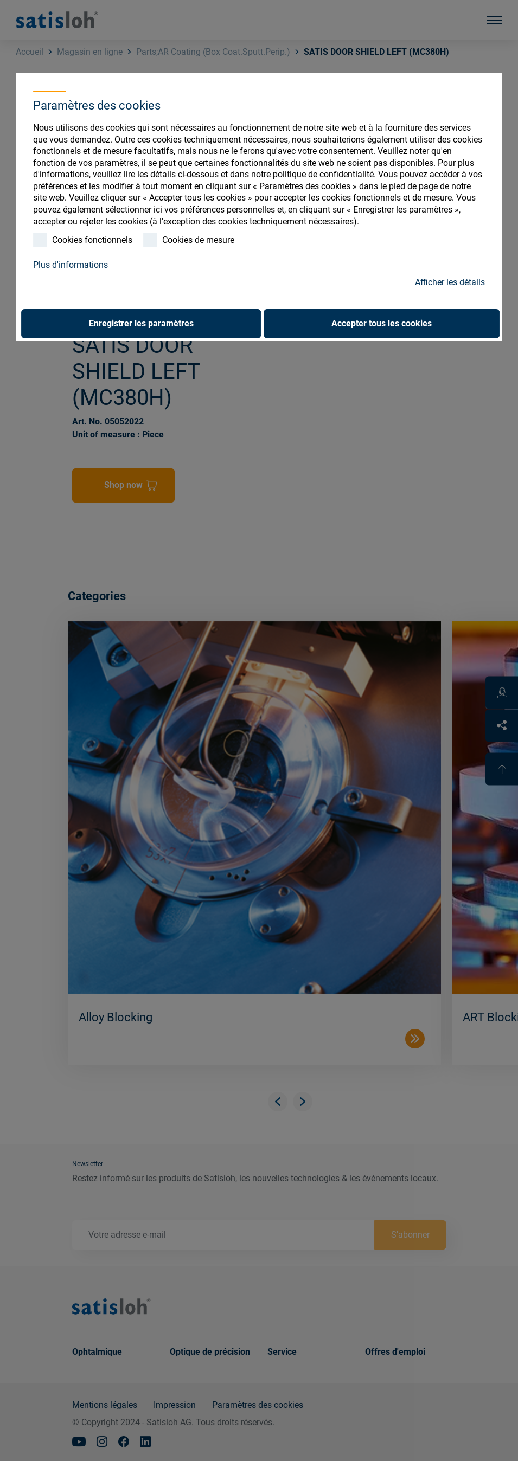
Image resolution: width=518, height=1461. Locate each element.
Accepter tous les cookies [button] (381, 323)
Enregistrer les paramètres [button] (141, 323)
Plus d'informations (70, 265)
